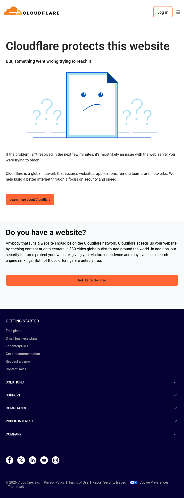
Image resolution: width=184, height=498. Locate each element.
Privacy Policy (54, 482)
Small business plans (21, 338)
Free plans (13, 331)
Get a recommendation (23, 354)
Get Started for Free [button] (92, 280)
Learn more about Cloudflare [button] (30, 199)
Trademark (16, 486)
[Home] (32, 12)
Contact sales (16, 369)
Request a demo (18, 361)
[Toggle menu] (178, 12)
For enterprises (17, 346)
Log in (162, 12)
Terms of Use (78, 482)
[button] (92, 105)
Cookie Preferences (149, 482)
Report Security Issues (109, 482)
